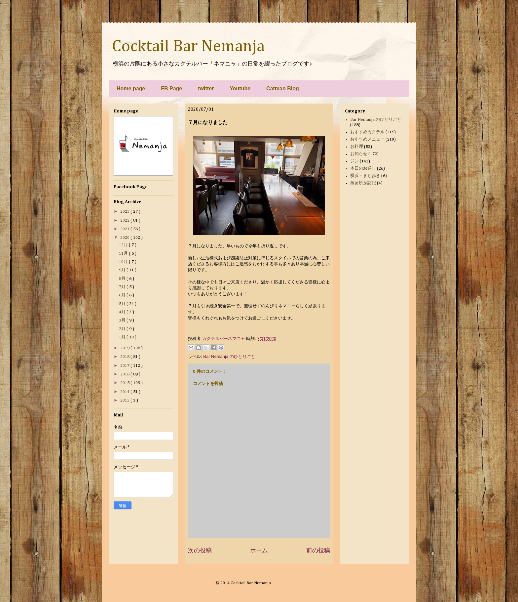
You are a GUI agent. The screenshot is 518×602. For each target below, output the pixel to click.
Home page (131, 88)
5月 (123, 304)
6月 (123, 295)
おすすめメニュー (367, 139)
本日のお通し (363, 168)
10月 (124, 262)
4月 (123, 312)
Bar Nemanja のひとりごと (229, 356)
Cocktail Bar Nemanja (188, 46)
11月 (124, 253)
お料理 (356, 147)
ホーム (259, 550)
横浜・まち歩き (365, 176)
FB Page (171, 88)
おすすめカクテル (367, 132)
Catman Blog (282, 88)
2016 (125, 374)
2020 (125, 238)
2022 (125, 220)
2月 (123, 329)
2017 (125, 366)
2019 (125, 348)
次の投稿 (200, 550)
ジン (354, 161)
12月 (124, 245)
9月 (123, 270)
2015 (125, 383)
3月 (123, 320)
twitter (206, 88)
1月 (123, 337)
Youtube (240, 88)
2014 (125, 392)
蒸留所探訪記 (363, 183)
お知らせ (358, 154)
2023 (125, 211)
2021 (125, 229)
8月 (123, 279)
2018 (125, 357)
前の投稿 (318, 550)
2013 (125, 400)
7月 (123, 287)
